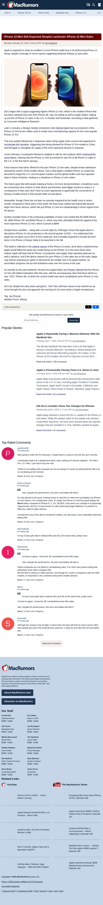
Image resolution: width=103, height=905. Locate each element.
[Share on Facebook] (96, 306)
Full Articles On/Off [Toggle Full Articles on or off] (25, 891)
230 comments (60, 362)
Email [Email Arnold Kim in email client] (4, 720)
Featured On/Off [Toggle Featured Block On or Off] (9, 891)
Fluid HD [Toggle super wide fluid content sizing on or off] (43, 891)
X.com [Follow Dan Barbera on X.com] (10, 762)
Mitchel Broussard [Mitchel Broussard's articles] (9, 736)
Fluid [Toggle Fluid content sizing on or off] (36, 891)
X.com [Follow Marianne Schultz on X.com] (35, 752)
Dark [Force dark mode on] (61, 891)
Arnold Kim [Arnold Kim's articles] (6, 714)
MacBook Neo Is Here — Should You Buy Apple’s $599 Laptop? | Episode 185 (84, 847)
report (26, 111)
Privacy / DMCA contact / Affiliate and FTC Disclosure (22, 882)
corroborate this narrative (16, 144)
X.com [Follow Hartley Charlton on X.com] (10, 752)
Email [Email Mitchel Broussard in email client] (4, 741)
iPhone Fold (43, 13)
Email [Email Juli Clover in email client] (4, 730)
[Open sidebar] (99, 5)
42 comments (59, 434)
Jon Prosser (69, 270)
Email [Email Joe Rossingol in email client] (29, 730)
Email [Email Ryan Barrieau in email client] (29, 762)
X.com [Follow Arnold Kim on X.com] (10, 720)
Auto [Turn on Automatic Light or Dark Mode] (50, 891)
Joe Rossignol (78, 341)
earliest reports (39, 246)
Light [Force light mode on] (56, 891)
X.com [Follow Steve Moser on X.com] (10, 773)
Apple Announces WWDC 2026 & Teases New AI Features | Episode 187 (84, 813)
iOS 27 (8, 13)
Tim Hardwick (51, 43)
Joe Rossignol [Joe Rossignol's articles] (33, 725)
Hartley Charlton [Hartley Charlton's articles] (8, 747)
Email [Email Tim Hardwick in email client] (29, 741)
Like (32, 476)
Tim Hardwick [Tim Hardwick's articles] (33, 736)
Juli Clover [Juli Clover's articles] (6, 725)
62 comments (59, 398)
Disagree (39, 476)
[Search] (95, 5)
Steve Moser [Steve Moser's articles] (7, 768)
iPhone (23, 299)
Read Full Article (44, 362)
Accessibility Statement (10, 886)
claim (51, 230)
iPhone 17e (81, 13)
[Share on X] (88, 306)
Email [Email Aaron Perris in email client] (29, 773)
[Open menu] (3, 5)
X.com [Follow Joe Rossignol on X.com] (35, 730)
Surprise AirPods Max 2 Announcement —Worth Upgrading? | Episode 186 (81, 830)
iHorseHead (23, 529)
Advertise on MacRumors (18, 700)
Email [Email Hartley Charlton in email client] (4, 752)
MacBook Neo (62, 13)
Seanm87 (21, 618)
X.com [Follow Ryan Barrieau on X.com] (35, 762)
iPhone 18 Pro (24, 13)
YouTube (12, 783)
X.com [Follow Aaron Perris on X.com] (35, 773)
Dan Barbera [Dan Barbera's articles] (7, 757)
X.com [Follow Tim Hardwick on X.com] (35, 741)
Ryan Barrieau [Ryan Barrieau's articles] (33, 757)
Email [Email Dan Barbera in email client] (4, 762)
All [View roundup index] (99, 13)
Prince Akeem (24, 483)
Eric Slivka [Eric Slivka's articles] (31, 714)
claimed (59, 128)
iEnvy (20, 587)
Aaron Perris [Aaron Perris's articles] (32, 768)
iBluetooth (22, 547)
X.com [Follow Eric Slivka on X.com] (35, 720)
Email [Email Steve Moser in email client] (4, 773)
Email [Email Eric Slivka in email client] (29, 720)
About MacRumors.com (17, 691)
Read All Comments (51, 643)
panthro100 (23, 448)
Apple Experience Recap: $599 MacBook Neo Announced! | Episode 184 (83, 864)
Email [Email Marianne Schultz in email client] (29, 752)
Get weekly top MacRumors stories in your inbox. (51, 315)
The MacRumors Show (74, 783)
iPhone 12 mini (74, 53)
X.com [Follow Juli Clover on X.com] (10, 730)
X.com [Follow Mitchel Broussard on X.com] (10, 741)
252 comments (12, 307)
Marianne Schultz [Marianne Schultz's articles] (34, 747)
